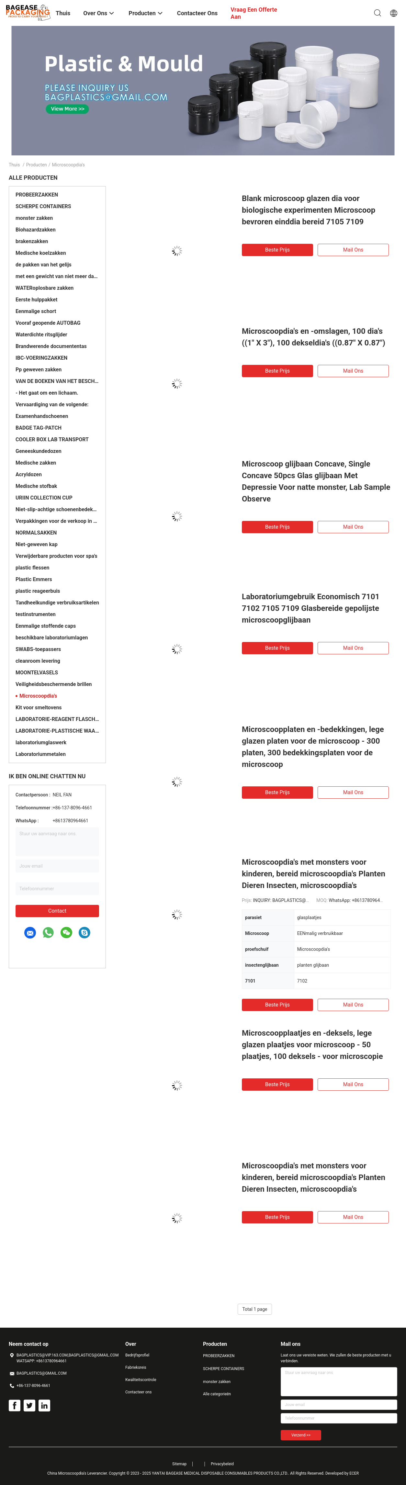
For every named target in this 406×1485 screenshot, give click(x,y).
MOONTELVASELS (37, 672)
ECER (354, 1473)
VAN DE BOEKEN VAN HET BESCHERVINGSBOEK (57, 381)
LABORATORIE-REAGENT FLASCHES (57, 719)
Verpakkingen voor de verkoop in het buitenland (57, 521)
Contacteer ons (138, 1392)
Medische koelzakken (41, 253)
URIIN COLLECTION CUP (44, 498)
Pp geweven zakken (39, 369)
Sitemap (179, 1464)
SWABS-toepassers (38, 649)
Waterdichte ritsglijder (41, 335)
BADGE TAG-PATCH (39, 428)
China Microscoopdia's (66, 1473)
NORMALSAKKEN (36, 533)
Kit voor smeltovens (39, 707)
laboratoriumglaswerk (41, 742)
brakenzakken (32, 241)
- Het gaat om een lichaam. (47, 393)
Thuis (14, 164)
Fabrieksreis (135, 1367)
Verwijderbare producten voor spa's (56, 556)
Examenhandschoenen (42, 416)
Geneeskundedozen (39, 451)
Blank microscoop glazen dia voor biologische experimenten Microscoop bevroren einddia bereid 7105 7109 (308, 210)
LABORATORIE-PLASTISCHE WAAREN (57, 731)
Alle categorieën (217, 1394)
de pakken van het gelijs (44, 265)
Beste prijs (277, 250)
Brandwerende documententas (51, 346)
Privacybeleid (222, 1464)
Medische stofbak (36, 486)
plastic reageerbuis (38, 591)
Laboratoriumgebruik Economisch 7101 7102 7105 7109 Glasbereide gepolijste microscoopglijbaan (310, 608)
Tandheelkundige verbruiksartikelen (57, 603)
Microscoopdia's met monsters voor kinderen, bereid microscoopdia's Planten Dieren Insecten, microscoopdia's (313, 874)
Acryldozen (29, 474)
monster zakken (34, 218)
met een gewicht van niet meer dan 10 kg (57, 276)
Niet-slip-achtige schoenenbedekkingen (57, 509)
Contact (57, 911)
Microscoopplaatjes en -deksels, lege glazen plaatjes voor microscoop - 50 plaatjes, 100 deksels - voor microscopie (312, 1045)
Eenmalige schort (36, 311)
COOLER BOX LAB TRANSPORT (52, 439)
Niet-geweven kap (37, 544)
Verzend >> (300, 1435)
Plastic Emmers (34, 579)
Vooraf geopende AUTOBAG (48, 323)
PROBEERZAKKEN (37, 195)
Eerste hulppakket (36, 300)
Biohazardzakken (36, 230)
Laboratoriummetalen (41, 754)
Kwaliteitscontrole (140, 1380)
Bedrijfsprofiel (137, 1355)
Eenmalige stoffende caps (46, 626)
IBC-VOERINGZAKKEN (41, 358)
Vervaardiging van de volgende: (52, 404)
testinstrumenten (36, 614)
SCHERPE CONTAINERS (43, 206)
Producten (36, 164)
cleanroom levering (38, 661)
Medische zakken (36, 463)
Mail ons (353, 250)
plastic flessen (32, 568)
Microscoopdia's (38, 696)
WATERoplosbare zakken (44, 288)
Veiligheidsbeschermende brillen (54, 684)
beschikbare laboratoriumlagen (52, 638)
